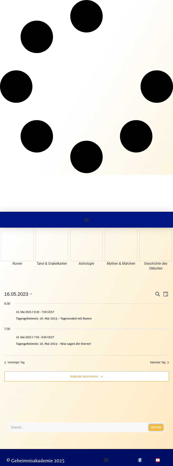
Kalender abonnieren (84, 376)
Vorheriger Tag (14, 362)
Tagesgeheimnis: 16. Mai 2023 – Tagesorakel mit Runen (54, 318)
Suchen (156, 427)
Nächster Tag (159, 362)
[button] (86, 219)
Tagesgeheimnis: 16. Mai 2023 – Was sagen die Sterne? (53, 344)
